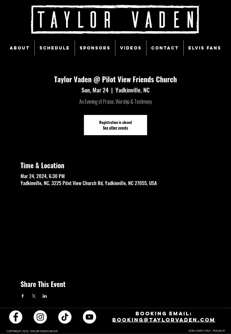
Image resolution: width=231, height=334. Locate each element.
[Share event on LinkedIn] (45, 296)
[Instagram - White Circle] (40, 316)
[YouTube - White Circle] (89, 316)
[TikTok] (65, 316)
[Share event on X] (34, 296)
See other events (115, 127)
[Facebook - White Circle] (15, 316)
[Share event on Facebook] (23, 296)
